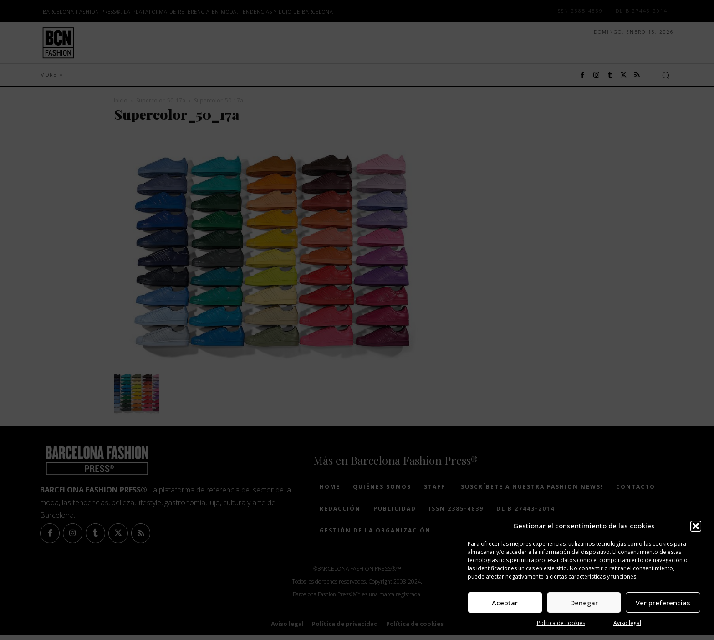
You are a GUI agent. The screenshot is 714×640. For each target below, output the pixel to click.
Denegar (584, 602)
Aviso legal (627, 623)
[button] (695, 526)
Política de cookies (561, 623)
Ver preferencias (663, 602)
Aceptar (505, 602)
